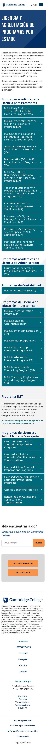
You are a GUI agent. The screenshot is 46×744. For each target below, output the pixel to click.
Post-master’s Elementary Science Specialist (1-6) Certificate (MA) (20, 232)
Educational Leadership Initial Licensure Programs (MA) (20, 270)
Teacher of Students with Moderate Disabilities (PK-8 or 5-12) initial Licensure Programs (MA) (20, 192)
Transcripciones (22, 702)
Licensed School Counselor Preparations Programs (20, 468)
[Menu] (41, 4)
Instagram (23, 659)
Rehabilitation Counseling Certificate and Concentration (20, 499)
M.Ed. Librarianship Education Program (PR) (18, 349)
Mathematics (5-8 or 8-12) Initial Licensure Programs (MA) (20, 162)
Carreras (23, 699)
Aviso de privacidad (23, 720)
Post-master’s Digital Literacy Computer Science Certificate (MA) (20, 219)
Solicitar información (23, 563)
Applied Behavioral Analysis (21, 489)
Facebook (23, 653)
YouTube (23, 665)
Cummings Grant (22, 705)
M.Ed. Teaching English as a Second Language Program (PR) (21, 380)
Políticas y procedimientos (22, 725)
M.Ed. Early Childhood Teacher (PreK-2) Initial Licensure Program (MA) (19, 111)
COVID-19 (22, 708)
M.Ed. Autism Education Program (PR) (18, 312)
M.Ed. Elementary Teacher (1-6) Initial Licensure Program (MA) (20, 123)
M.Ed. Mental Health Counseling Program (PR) (19, 368)
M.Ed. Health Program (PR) (20, 340)
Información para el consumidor (22, 731)
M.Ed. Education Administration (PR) (16, 322)
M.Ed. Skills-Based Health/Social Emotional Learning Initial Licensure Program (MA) (20, 176)
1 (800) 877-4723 (23, 647)
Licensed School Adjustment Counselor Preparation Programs (21, 479)
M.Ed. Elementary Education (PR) (21, 332)
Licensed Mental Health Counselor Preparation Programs (18, 444)
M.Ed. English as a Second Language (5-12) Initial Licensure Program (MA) (19, 136)
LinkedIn (23, 671)
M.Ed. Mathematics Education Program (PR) (18, 359)
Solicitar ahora (23, 572)
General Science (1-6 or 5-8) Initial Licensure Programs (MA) (20, 149)
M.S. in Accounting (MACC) (20, 290)
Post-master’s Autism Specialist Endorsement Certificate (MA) (18, 206)
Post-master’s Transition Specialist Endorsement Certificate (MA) (19, 244)
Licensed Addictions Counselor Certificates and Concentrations (20, 457)
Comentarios (23, 736)
